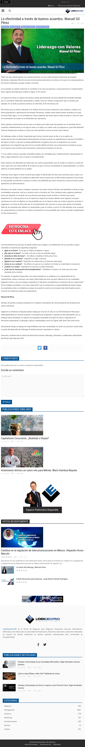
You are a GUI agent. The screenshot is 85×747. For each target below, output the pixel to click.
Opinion (42, 725)
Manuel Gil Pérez (42, 27)
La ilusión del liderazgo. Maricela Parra (31, 567)
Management (15, 27)
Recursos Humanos (28, 27)
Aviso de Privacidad (31, 744)
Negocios (5, 27)
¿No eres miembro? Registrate (69, 6)
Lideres (42, 729)
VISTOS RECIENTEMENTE (15, 521)
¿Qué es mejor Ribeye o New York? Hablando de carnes (39, 673)
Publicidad (56, 744)
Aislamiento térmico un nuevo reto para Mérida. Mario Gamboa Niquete (39, 470)
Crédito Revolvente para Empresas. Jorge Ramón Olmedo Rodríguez (42, 579)
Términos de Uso (45, 744)
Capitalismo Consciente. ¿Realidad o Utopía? (25, 438)
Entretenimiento (42, 721)
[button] (9, 11)
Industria (42, 713)
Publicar (7, 402)
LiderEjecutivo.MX (10, 629)
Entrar (51, 6)
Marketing (42, 717)
